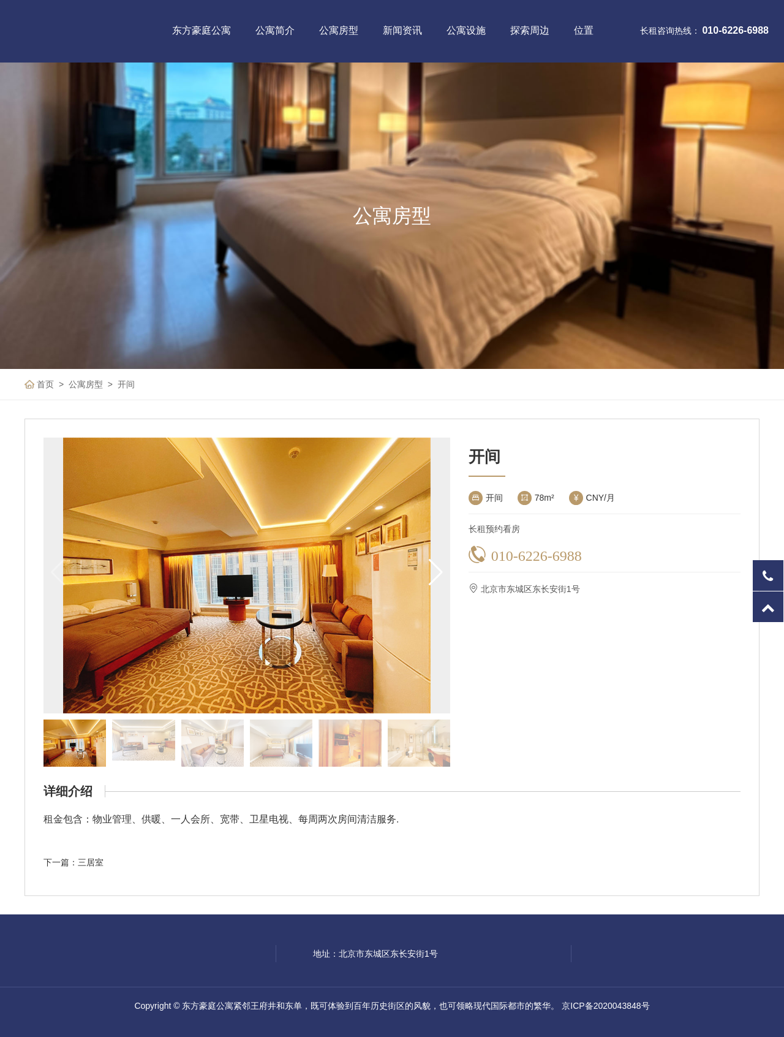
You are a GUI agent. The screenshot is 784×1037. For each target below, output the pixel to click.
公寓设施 (466, 30)
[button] (436, 572)
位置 (584, 30)
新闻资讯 (402, 30)
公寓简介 (275, 30)
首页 (45, 384)
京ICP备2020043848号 (605, 1006)
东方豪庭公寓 (201, 30)
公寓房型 (338, 30)
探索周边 (529, 30)
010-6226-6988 (735, 30)
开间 (126, 384)
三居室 (91, 862)
